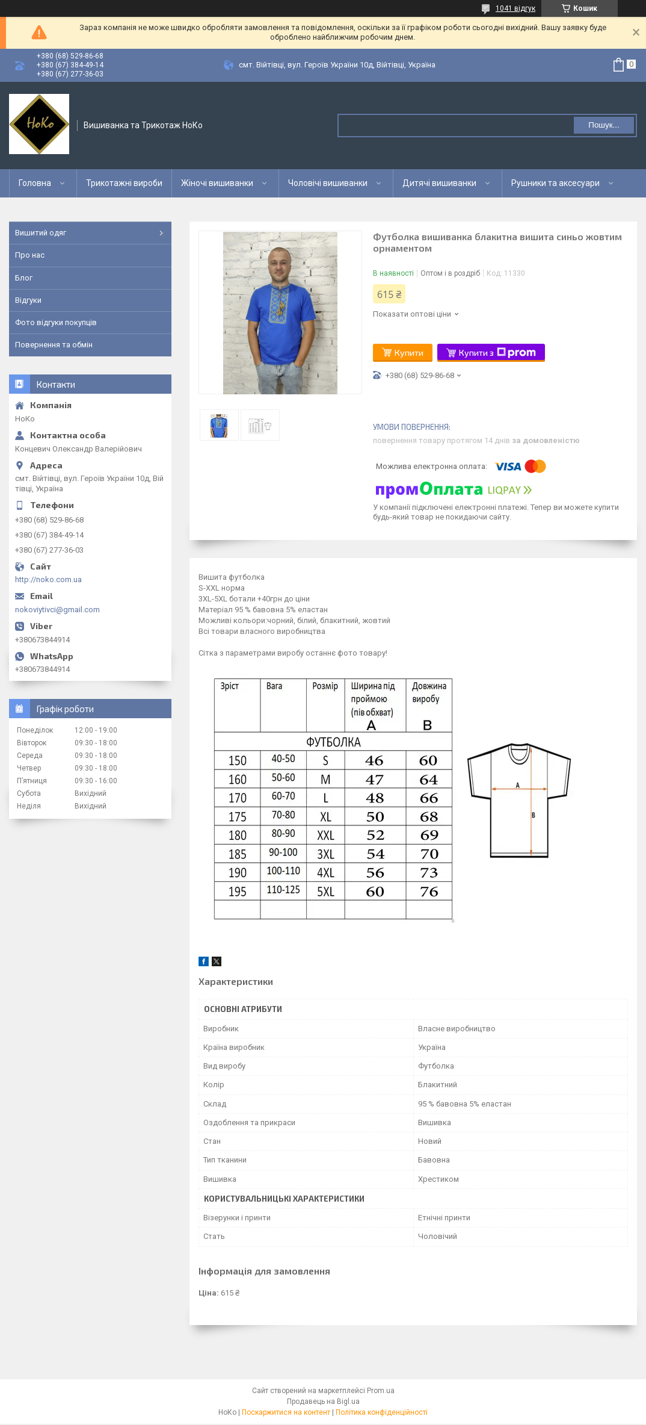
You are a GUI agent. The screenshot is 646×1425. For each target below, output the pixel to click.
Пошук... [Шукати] (603, 124)
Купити (409, 352)
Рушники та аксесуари (555, 183)
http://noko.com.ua (48, 579)
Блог (23, 277)
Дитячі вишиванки (439, 183)
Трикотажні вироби (124, 183)
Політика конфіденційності (382, 1412)
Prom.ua (381, 1390)
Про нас (30, 254)
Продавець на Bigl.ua (323, 1401)
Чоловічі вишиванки (328, 183)
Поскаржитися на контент (286, 1412)
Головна (35, 183)
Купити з (497, 352)
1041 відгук (515, 8)
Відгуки (28, 300)
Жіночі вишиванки (217, 183)
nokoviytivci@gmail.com (57, 609)
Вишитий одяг (40, 232)
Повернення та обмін (54, 344)
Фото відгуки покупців (56, 322)
